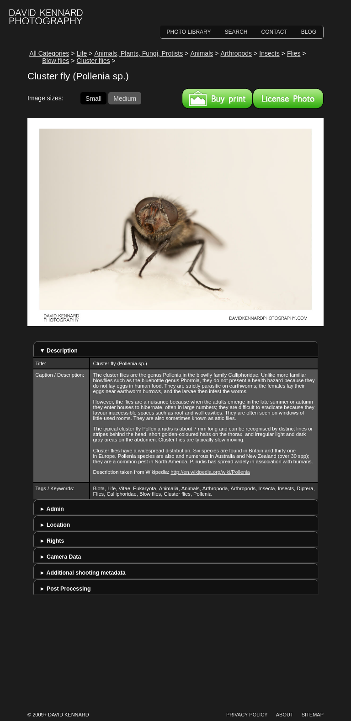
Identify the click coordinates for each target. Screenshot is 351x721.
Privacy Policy (247, 714)
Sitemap (313, 714)
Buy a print (217, 98)
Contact (274, 32)
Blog (308, 32)
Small (93, 98)
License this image (288, 98)
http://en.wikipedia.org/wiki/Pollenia (210, 472)
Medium (124, 98)
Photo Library (189, 32)
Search (236, 32)
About (284, 714)
